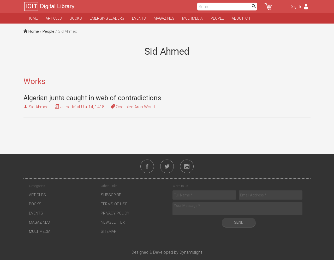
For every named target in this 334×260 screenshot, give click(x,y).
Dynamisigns (191, 252)
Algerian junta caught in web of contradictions (92, 98)
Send (238, 222)
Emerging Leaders (107, 18)
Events (139, 18)
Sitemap (108, 231)
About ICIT (241, 18)
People (217, 18)
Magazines (164, 18)
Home (32, 18)
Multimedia (192, 18)
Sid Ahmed (39, 106)
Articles (54, 18)
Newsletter (113, 222)
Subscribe (111, 195)
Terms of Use (114, 204)
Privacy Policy (115, 213)
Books (76, 18)
